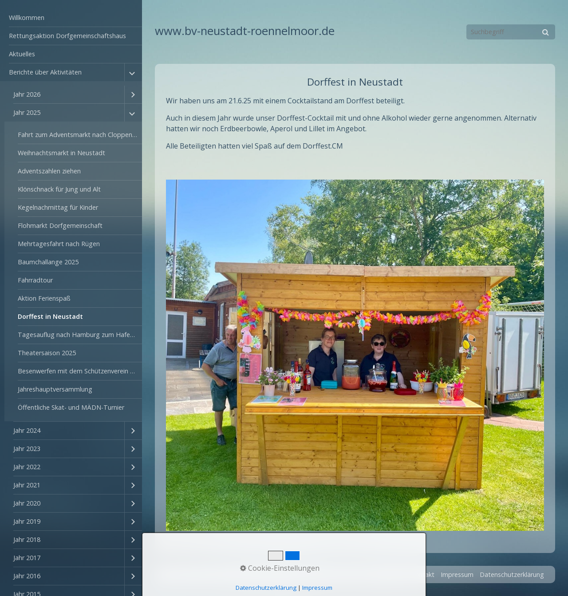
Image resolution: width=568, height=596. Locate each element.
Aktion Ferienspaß (44, 298)
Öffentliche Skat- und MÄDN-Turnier (71, 407)
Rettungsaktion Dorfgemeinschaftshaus (67, 35)
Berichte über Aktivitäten (45, 72)
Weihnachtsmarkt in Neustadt (61, 153)
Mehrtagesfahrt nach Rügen (59, 243)
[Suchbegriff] (510, 31)
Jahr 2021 (26, 485)
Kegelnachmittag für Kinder (58, 207)
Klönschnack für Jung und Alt (59, 189)
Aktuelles (22, 54)
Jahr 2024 (26, 430)
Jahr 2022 (26, 467)
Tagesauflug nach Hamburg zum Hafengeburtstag (80, 334)
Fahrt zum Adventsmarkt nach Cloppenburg (80, 134)
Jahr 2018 (26, 539)
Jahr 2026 (26, 94)
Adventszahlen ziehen (49, 171)
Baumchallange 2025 (48, 262)
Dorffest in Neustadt (50, 316)
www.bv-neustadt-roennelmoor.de (245, 31)
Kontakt (422, 574)
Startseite (390, 574)
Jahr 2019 (26, 521)
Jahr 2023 (26, 448)
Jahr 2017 (26, 557)
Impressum (457, 574)
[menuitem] (71, 18)
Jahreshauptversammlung (55, 389)
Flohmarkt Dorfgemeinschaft (60, 225)
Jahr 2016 (26, 576)
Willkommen (26, 17)
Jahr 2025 (26, 112)
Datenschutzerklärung (512, 574)
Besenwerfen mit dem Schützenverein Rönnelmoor (80, 371)
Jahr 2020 (26, 503)
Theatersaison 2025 (47, 353)
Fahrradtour (35, 280)
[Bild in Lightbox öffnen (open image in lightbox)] (355, 355)
